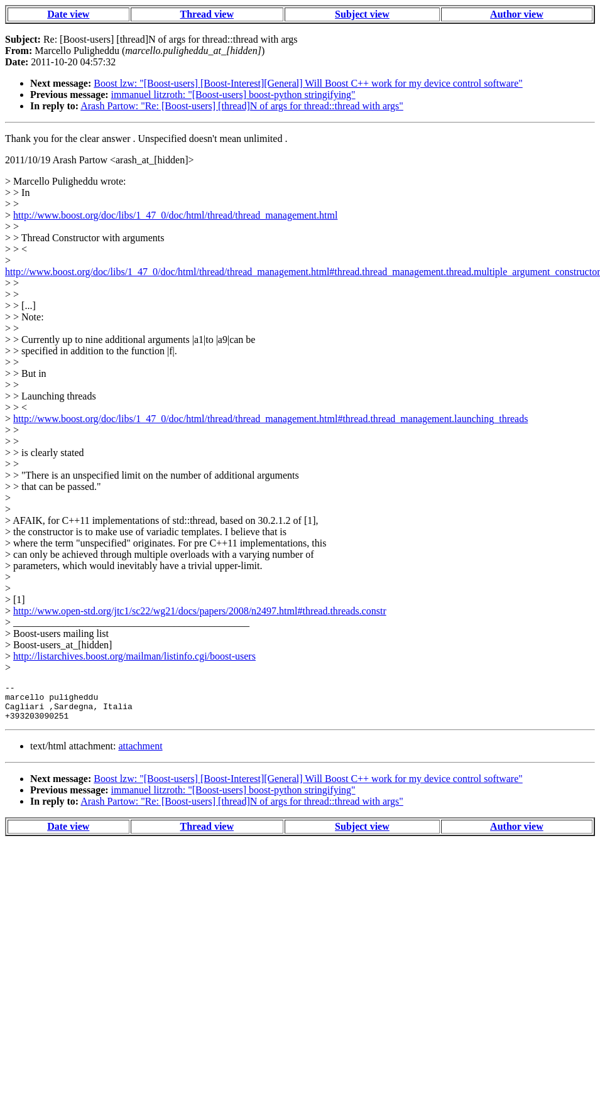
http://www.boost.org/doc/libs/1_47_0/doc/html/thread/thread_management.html (175, 215)
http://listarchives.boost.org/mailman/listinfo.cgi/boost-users (134, 656)
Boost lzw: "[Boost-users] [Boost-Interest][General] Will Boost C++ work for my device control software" (308, 83)
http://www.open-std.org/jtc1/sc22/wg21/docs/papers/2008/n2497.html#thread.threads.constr (199, 611)
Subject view (362, 14)
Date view (68, 14)
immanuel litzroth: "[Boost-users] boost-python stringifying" (233, 94)
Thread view (207, 14)
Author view (516, 14)
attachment (140, 753)
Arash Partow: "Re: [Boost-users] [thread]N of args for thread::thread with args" (241, 106)
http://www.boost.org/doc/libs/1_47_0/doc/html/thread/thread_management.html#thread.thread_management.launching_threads (270, 418)
